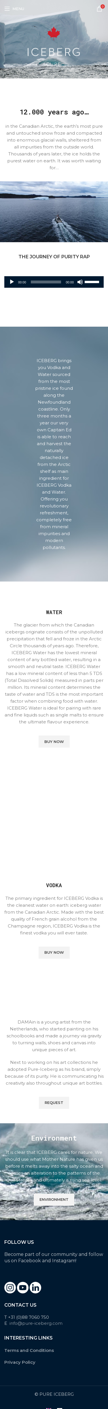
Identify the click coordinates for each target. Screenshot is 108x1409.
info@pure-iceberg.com (36, 1323)
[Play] (12, 285)
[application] (54, 282)
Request (54, 1102)
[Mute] (80, 285)
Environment (54, 1199)
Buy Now (54, 741)
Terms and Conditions (29, 1350)
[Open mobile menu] (14, 8)
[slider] (46, 282)
